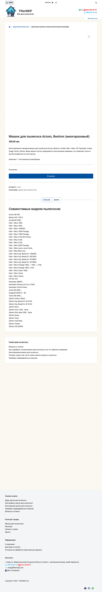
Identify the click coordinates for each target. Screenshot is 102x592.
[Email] (85, 588)
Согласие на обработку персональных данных (23, 550)
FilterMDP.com (24, 581)
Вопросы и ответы (16, 348)
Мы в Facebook (12, 570)
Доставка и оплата (12, 547)
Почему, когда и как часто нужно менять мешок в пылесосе (33, 356)
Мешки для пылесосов (27, 191)
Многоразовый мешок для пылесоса (23, 353)
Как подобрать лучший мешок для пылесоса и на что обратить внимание (38, 351)
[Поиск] (96, 2)
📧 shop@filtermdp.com (14, 568)
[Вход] (56, 2)
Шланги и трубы (11, 529)
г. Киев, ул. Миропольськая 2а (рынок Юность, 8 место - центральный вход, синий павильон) (42, 562)
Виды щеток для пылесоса (15, 500)
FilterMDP (25, 11)
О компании (10, 544)
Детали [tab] (56, 201)
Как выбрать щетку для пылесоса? (19, 503)
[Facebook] (89, 588)
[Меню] (9, 3)
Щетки (7, 532)
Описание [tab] (46, 201)
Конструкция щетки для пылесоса (18, 506)
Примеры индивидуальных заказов (23, 359)
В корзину (51, 177)
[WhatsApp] (93, 588)
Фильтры (8, 526)
